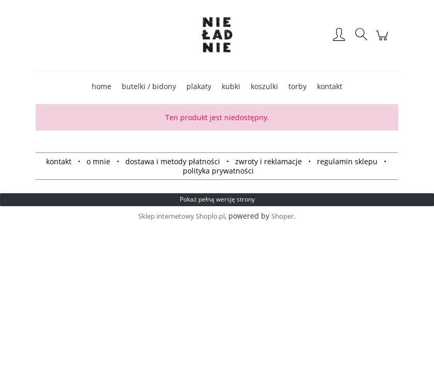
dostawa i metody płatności (172, 161)
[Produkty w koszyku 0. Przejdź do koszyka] (383, 41)
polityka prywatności (218, 171)
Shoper (282, 216)
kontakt (58, 161)
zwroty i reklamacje (268, 161)
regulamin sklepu (347, 161)
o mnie (98, 161)
